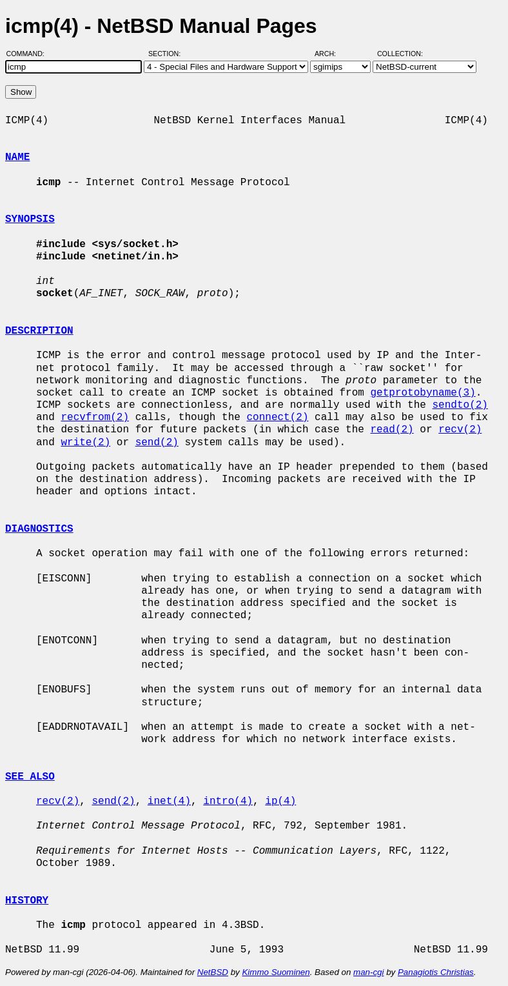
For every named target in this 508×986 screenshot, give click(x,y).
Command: (29, 53)
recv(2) (460, 430)
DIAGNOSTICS (39, 529)
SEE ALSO (30, 777)
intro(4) (228, 801)
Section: (167, 53)
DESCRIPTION (39, 331)
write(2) (85, 443)
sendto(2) (459, 405)
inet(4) (169, 801)
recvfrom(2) (95, 417)
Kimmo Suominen (275, 972)
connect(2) (277, 417)
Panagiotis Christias (436, 972)
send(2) (157, 443)
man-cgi (368, 972)
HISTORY (26, 901)
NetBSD (212, 972)
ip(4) (280, 801)
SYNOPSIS (30, 219)
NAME (17, 157)
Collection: (400, 53)
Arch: (331, 53)
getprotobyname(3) (422, 393)
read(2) (391, 430)
